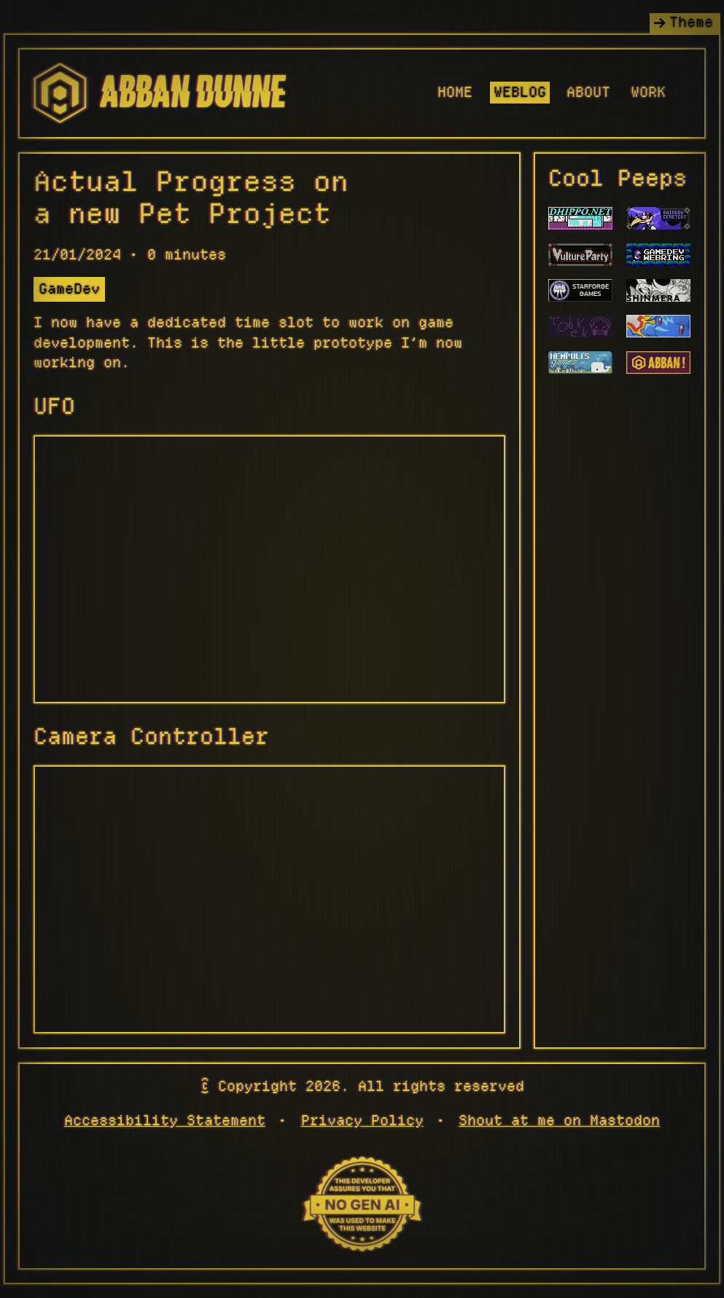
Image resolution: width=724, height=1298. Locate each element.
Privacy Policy (362, 1121)
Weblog (520, 92)
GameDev (69, 289)
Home (454, 92)
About (588, 92)
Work (648, 92)
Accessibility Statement (164, 1121)
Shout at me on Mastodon (559, 1121)
